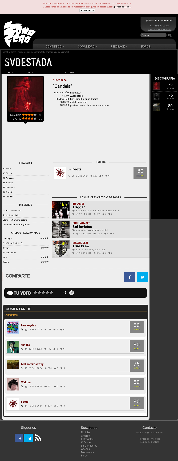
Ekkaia (6, 262)
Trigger (78, 207)
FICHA (11, 72)
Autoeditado (76, 96)
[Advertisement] (88, 28)
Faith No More (81, 223)
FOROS (145, 46)
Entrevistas (87, 439)
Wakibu (26, 382)
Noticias (85, 432)
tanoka (25, 344)
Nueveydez (28, 325)
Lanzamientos (89, 445)
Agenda (85, 449)
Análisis (85, 435)
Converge (7, 238)
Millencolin (80, 242)
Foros (84, 455)
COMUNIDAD (87, 46)
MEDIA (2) (69, 72)
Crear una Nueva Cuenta (159, 29)
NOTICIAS (30, 72)
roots (25, 401)
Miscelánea (87, 452)
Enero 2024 (75, 92)
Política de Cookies (149, 442)
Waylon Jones (9, 252)
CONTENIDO (55, 46)
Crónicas (86, 442)
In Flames (78, 203)
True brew (80, 246)
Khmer (6, 248)
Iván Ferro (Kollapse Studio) (84, 99)
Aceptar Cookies (87, 10)
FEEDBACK (119, 46)
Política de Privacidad (149, 438)
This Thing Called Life (13, 243)
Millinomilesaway (32, 364)
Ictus (5, 257)
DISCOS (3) (50, 72)
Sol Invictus (82, 227)
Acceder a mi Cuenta (159, 26)
